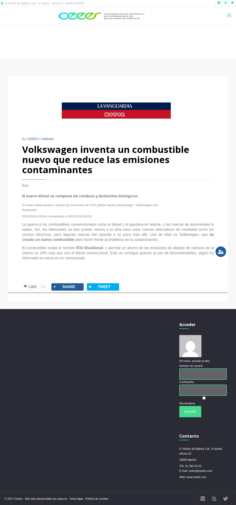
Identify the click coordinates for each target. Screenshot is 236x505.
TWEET (99, 286)
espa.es (63, 498)
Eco (25, 185)
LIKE (34, 287)
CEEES (32, 139)
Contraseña (186, 382)
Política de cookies (96, 498)
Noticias (48, 139)
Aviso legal (76, 498)
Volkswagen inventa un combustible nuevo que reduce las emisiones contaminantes (105, 159)
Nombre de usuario (191, 366)
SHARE (64, 286)
